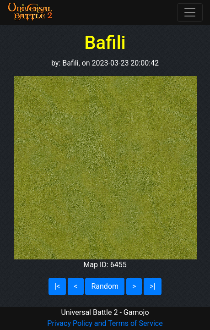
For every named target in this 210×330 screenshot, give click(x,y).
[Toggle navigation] (190, 12)
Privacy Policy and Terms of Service (104, 323)
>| (152, 286)
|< (57, 286)
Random (104, 286)
